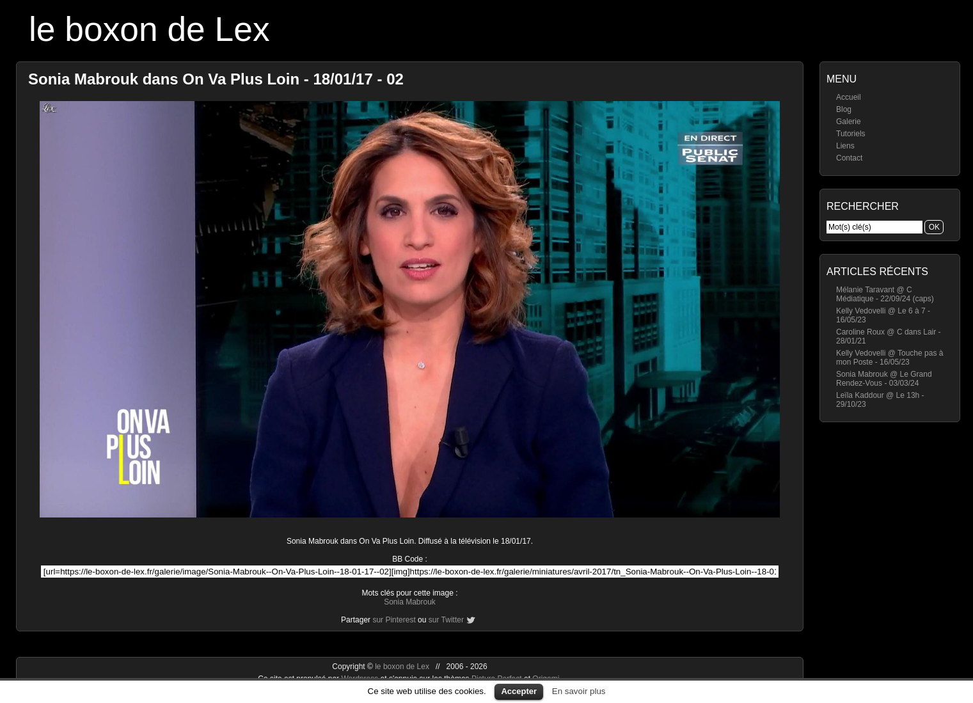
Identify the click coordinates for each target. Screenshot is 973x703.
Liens (845, 145)
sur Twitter (446, 619)
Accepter (519, 691)
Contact (849, 158)
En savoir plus (579, 691)
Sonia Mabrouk (410, 601)
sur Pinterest (393, 619)
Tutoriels (851, 133)
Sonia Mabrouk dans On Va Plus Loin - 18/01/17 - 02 (216, 79)
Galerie (848, 121)
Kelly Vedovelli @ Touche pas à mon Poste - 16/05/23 (889, 358)
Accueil (848, 97)
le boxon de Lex (149, 29)
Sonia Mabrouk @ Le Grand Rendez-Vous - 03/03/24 (884, 379)
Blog (843, 109)
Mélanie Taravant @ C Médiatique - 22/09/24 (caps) (885, 294)
